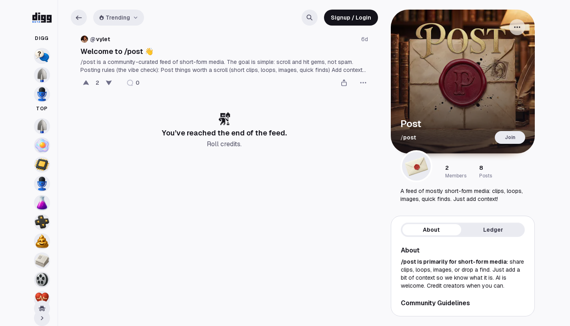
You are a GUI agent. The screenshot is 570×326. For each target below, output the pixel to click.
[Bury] (108, 82)
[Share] (344, 82)
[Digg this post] (86, 82)
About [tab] (431, 229)
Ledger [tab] (493, 229)
